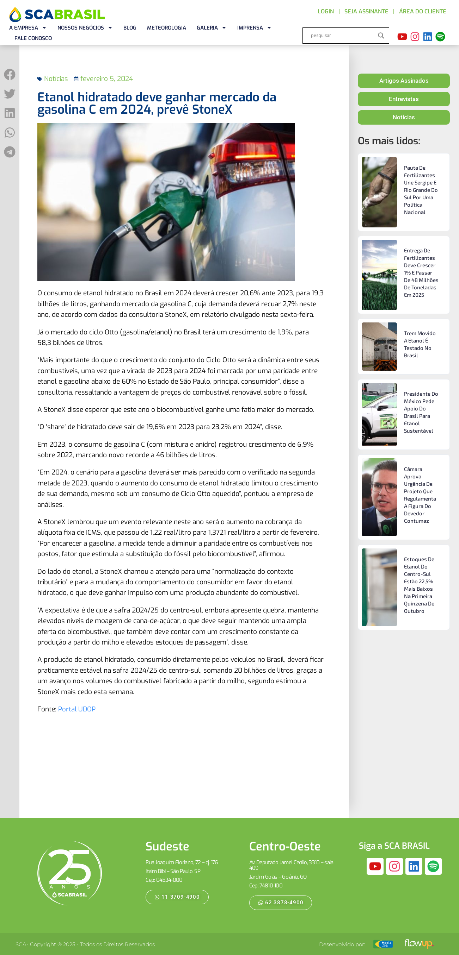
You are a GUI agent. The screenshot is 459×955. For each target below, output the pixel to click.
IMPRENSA (254, 28)
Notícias (56, 78)
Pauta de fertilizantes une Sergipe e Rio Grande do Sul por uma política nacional (421, 189)
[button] (10, 74)
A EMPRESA (28, 28)
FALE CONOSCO (33, 38)
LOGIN (326, 11)
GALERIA (212, 28)
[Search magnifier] (381, 35)
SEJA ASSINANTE (366, 11)
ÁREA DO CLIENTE (422, 11)
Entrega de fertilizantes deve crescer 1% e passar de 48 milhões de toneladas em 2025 (421, 272)
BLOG (129, 27)
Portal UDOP (77, 709)
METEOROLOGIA (166, 27)
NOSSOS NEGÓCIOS (85, 28)
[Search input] (342, 35)
